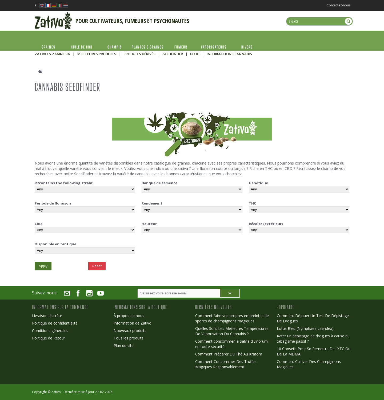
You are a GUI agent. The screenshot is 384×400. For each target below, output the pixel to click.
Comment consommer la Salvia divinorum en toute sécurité (231, 344)
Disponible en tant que (55, 244)
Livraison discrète (47, 315)
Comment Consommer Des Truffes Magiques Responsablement (226, 364)
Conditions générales (50, 330)
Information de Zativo (132, 323)
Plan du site (124, 345)
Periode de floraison (53, 203)
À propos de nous (129, 315)
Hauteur (149, 223)
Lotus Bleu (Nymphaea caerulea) (305, 328)
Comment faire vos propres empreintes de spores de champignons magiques (232, 318)
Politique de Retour (48, 338)
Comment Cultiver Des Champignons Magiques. (309, 364)
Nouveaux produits (130, 330)
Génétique (258, 183)
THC (252, 203)
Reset (97, 265)
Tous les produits (128, 338)
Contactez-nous (338, 5)
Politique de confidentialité (55, 323)
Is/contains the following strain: (64, 183)
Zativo (56, 392)
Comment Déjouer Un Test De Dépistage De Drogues (313, 318)
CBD (38, 223)
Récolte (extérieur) (266, 223)
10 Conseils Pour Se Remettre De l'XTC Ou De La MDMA (313, 351)
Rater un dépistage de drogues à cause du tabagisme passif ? (313, 338)
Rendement (152, 203)
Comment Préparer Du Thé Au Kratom (228, 354)
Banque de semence (159, 183)
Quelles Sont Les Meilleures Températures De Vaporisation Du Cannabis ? (232, 331)
